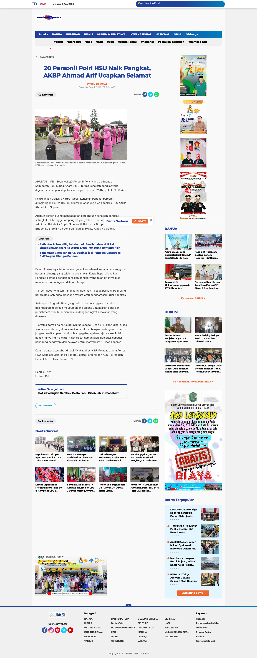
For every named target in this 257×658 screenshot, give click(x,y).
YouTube (72, 631)
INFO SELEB (171, 627)
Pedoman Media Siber (208, 623)
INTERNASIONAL (140, 34)
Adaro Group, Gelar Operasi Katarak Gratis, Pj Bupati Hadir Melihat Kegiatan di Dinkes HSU (178, 255)
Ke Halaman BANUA (193, 298)
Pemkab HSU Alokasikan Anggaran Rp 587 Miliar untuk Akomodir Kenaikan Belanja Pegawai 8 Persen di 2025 (178, 285)
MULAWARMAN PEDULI (178, 632)
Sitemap (200, 636)
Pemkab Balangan (172, 41)
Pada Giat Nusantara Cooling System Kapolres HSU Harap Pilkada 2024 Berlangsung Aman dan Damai (207, 255)
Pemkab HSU (198, 41)
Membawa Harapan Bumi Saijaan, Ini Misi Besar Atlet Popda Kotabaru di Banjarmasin (183, 561)
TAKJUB (88, 641)
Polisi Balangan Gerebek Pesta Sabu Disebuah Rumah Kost (78, 393)
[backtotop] (128, 607)
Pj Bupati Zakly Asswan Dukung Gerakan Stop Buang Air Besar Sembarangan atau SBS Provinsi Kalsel (182, 578)
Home (42, 4)
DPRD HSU (75, 41)
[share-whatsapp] (156, 94)
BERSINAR (73, 34)
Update (140, 221)
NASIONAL (163, 34)
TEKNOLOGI (117, 641)
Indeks (43, 34)
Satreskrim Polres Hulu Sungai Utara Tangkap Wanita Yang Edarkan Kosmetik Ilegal (177, 368)
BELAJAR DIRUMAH (149, 619)
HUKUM (171, 312)
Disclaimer (201, 627)
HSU (100, 41)
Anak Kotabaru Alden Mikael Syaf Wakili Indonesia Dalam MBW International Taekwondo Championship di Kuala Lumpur (184, 545)
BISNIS (88, 34)
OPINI (178, 34)
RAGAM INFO (45, 405)
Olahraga (192, 34)
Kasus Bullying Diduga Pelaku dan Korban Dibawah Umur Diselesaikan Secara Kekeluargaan (207, 338)
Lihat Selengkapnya (193, 593)
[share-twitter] (150, 94)
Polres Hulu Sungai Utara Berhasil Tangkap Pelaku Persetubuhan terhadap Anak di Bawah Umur (208, 368)
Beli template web (205, 641)
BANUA (57, 34)
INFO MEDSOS (146, 627)
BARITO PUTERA (120, 619)
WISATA (142, 641)
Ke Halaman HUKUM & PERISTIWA (193, 381)
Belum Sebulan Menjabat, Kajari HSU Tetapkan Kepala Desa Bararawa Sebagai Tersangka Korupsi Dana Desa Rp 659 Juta (178, 338)
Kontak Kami (128, 41)
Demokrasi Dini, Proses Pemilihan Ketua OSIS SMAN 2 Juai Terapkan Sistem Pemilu (207, 285)
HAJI (89, 41)
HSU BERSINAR (92, 627)
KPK (111, 41)
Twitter (65, 631)
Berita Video (117, 623)
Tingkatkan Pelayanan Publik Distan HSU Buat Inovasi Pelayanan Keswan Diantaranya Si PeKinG (183, 529)
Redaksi (200, 619)
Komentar (45, 94)
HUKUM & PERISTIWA (111, 34)
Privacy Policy (203, 632)
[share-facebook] (144, 94)
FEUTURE (143, 623)
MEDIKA (142, 632)
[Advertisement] (97, 529)
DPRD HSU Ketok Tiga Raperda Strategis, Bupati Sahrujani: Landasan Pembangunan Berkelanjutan (183, 513)
